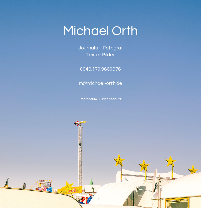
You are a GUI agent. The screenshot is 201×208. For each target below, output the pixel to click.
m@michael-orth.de (100, 83)
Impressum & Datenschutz (100, 99)
